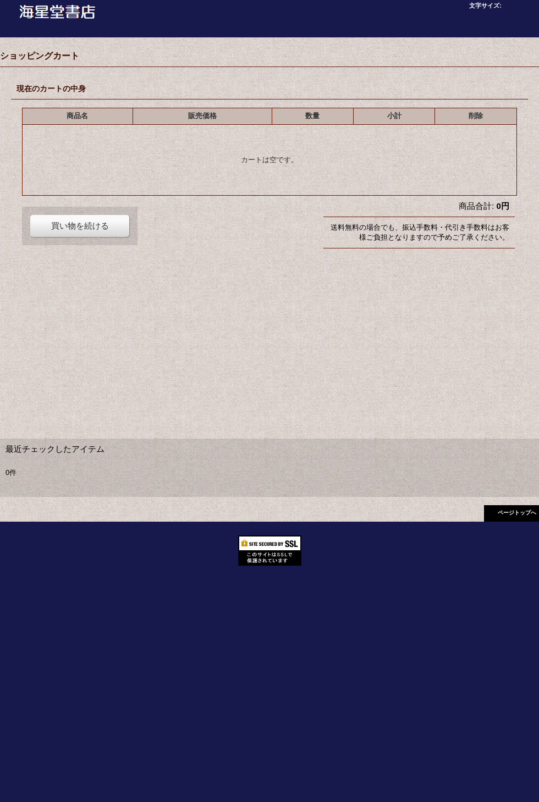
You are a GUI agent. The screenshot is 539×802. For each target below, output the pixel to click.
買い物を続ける (80, 225)
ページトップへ (517, 513)
